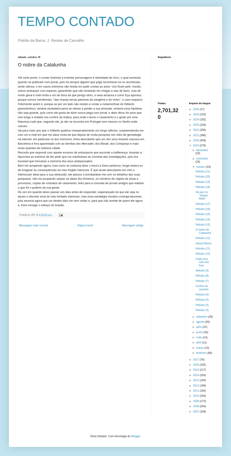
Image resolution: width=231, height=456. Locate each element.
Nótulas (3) (202, 310)
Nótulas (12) (202, 238)
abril (199, 342)
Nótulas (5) (202, 299)
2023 (196, 124)
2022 (196, 129)
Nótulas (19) (202, 181)
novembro (202, 158)
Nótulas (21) (202, 171)
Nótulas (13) (202, 224)
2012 (196, 385)
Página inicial (85, 225)
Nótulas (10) (202, 253)
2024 (196, 119)
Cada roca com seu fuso (202, 262)
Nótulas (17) (202, 203)
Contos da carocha (201, 288)
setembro (202, 316)
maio (199, 337)
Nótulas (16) (202, 209)
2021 (196, 135)
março (200, 347)
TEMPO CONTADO (76, 21)
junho (199, 332)
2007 (196, 411)
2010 (196, 395)
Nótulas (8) (202, 275)
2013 (196, 380)
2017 (196, 359)
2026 (196, 109)
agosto (200, 321)
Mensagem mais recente (33, 225)
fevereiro (201, 352)
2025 (196, 114)
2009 (196, 401)
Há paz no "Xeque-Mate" (201, 195)
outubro (201, 166)
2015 (196, 369)
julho (199, 327)
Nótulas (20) (202, 176)
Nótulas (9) (202, 270)
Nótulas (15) (202, 214)
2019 (196, 145)
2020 (196, 140)
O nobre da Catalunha (203, 231)
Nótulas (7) (202, 281)
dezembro (202, 150)
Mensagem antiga (132, 225)
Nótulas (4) (202, 305)
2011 (196, 390)
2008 (196, 406)
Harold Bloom (203, 243)
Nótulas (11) (202, 248)
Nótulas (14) (202, 219)
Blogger (135, 436)
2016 (196, 364)
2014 (196, 375)
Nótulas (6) (202, 294)
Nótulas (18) (202, 187)
